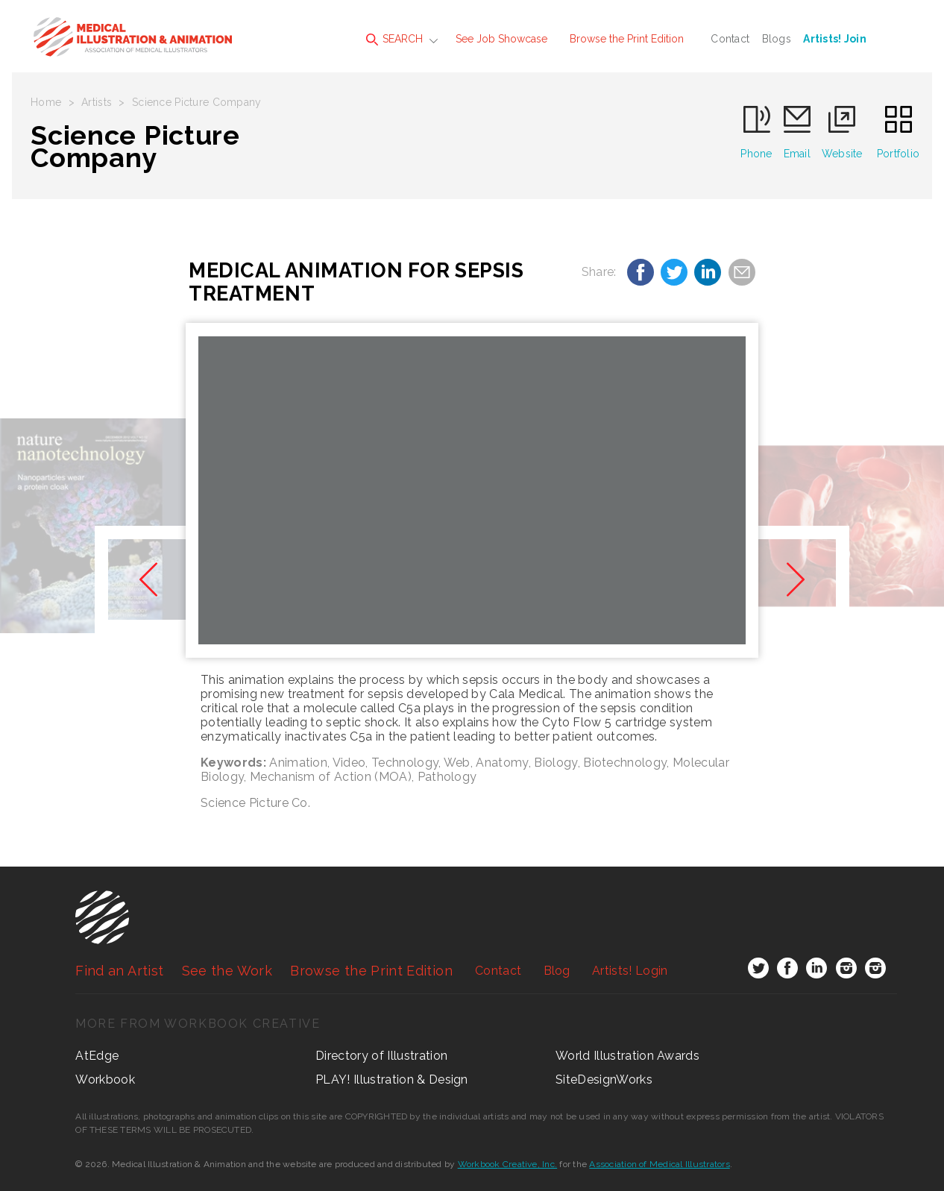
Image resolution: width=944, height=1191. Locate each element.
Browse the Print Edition (627, 39)
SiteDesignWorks (604, 1079)
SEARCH (394, 39)
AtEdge (97, 1056)
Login (629, 971)
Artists (96, 102)
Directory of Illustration (381, 1056)
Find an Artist (119, 970)
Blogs (776, 39)
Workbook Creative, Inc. (508, 1164)
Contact (730, 39)
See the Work (227, 970)
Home (46, 102)
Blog (557, 971)
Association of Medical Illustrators (659, 1164)
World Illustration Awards (627, 1056)
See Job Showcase (501, 39)
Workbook (105, 1079)
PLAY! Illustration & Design (391, 1079)
